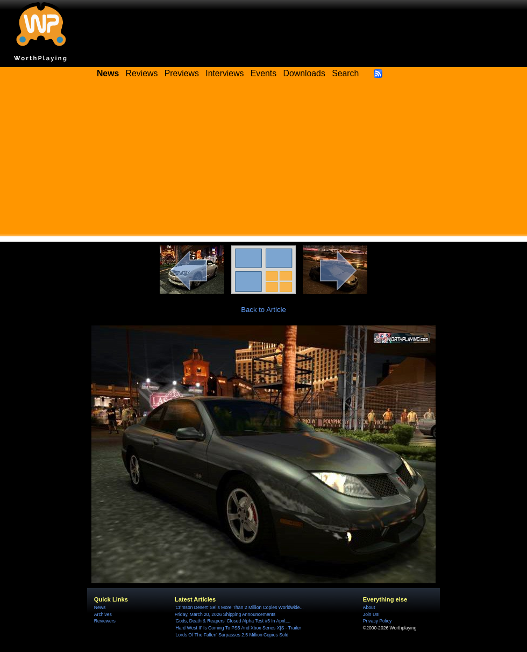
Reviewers (105, 621)
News (99, 607)
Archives (103, 614)
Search (345, 73)
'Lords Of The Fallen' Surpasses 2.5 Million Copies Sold (231, 634)
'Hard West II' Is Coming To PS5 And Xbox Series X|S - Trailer (238, 628)
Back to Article (263, 310)
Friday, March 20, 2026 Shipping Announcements (225, 614)
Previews (182, 73)
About (369, 607)
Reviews (142, 73)
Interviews (224, 73)
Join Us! (371, 614)
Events (263, 73)
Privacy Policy (377, 621)
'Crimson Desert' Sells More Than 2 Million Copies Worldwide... (239, 607)
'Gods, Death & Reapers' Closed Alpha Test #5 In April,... (232, 621)
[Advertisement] (263, 161)
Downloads (304, 73)
